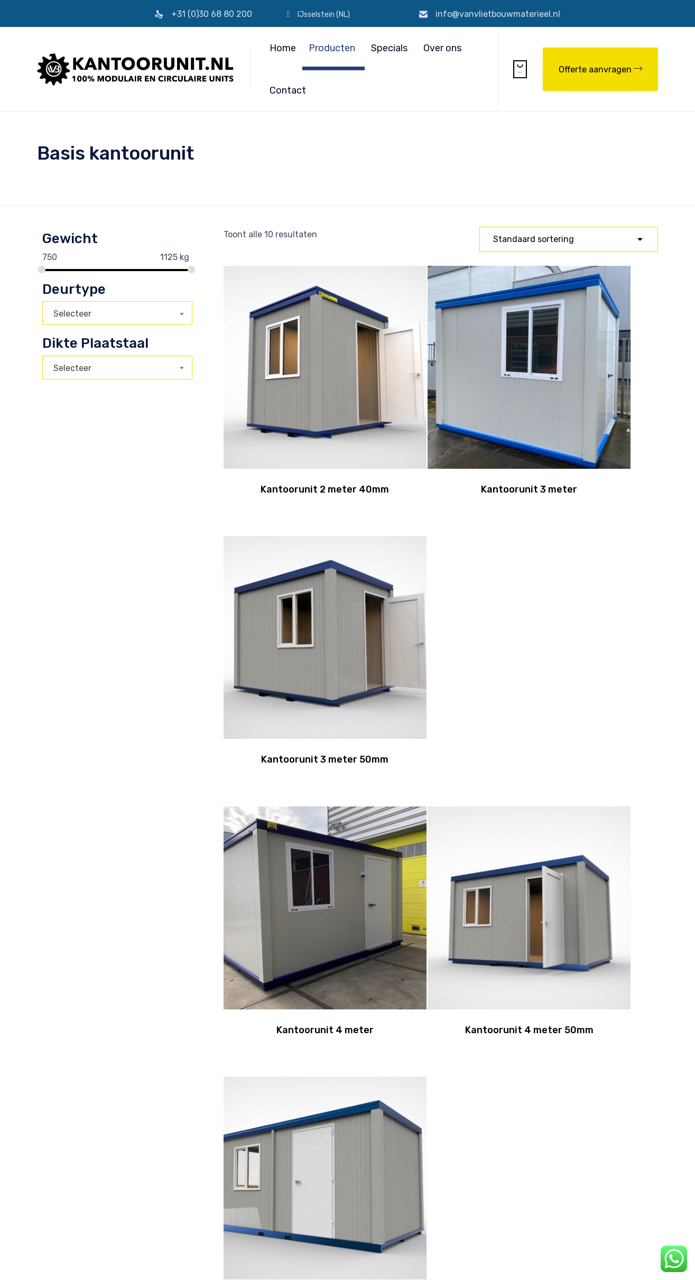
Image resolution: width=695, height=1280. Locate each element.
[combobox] (117, 313)
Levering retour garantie (206, 1170)
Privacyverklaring (219, 1259)
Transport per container (342, 1148)
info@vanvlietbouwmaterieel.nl (497, 14)
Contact (288, 90)
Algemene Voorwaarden (205, 1159)
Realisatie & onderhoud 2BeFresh (305, 1259)
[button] (600, 69)
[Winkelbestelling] (568, 239)
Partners (180, 1203)
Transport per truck (334, 1159)
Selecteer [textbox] (72, 314)
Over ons (442, 48)
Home (283, 48)
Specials (389, 48)
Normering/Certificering (205, 1181)
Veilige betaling (190, 1192)
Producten (332, 48)
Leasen (313, 1170)
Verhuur (314, 1181)
